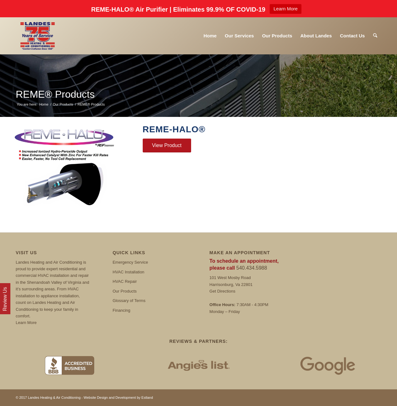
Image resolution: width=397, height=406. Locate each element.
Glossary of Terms (129, 300)
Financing (121, 310)
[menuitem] (210, 35)
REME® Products (55, 94)
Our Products (125, 291)
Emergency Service (130, 262)
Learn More (285, 8)
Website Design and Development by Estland (118, 397)
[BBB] (69, 365)
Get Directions (222, 291)
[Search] (375, 35)
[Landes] (37, 35)
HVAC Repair (125, 281)
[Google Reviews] (328, 365)
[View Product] (167, 145)
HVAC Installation (128, 272)
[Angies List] (198, 365)
